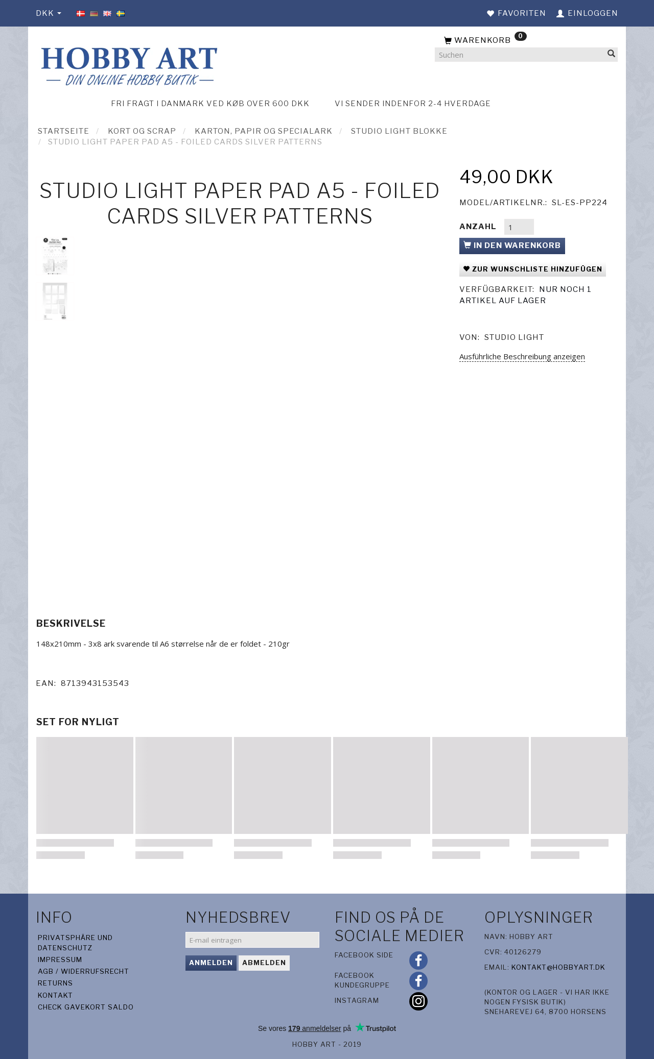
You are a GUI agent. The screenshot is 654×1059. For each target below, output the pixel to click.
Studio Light (514, 337)
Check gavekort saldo (86, 1007)
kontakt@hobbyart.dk (558, 967)
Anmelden (211, 962)
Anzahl (479, 226)
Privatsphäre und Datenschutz (75, 942)
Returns (55, 983)
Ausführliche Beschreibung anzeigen (522, 356)
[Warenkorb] (526, 40)
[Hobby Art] (128, 65)
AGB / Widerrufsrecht (83, 971)
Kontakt (55, 995)
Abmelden (264, 962)
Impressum (60, 959)
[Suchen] (612, 55)
